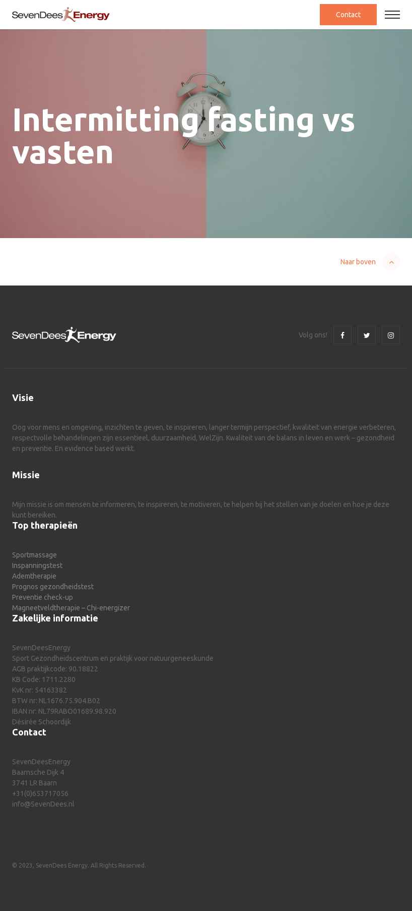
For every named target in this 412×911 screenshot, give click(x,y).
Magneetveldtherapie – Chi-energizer (71, 608)
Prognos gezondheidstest (53, 587)
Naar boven (358, 261)
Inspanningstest (37, 565)
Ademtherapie (34, 576)
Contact (348, 15)
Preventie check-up (42, 597)
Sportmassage (34, 555)
